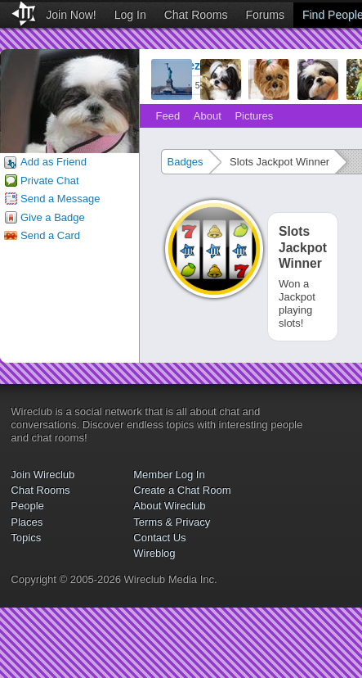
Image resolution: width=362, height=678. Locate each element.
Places (26, 522)
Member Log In (168, 474)
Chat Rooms (196, 14)
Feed (168, 116)
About (207, 116)
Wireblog (154, 553)
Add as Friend (53, 162)
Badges (185, 162)
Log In (130, 14)
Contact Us (159, 537)
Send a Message (60, 198)
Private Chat (49, 180)
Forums (265, 14)
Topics (26, 537)
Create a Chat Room (181, 490)
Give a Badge (52, 217)
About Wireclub (169, 505)
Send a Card (50, 235)
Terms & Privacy (171, 522)
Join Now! (71, 14)
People (27, 505)
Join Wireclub (42, 474)
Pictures (254, 116)
